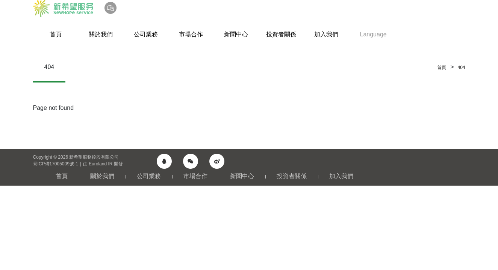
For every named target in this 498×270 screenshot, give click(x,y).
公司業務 (146, 34)
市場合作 (191, 34)
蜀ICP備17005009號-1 (55, 163)
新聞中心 (236, 34)
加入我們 (326, 34)
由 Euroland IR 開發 (103, 163)
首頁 (56, 34)
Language (373, 34)
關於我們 (101, 34)
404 (461, 67)
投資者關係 (281, 34)
